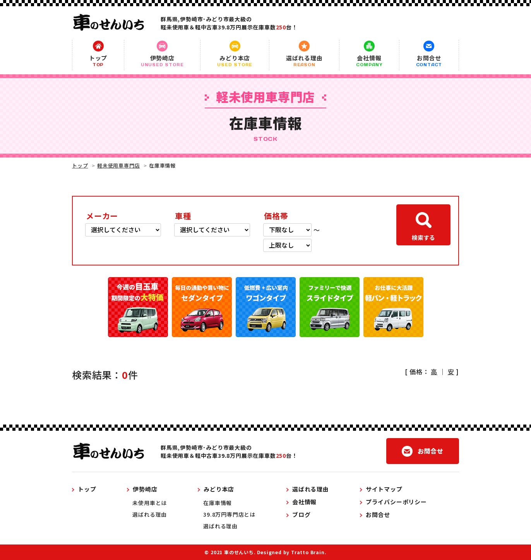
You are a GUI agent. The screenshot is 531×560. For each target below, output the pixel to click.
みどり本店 (234, 60)
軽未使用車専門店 (118, 165)
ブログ (301, 514)
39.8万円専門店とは (229, 514)
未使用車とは (149, 503)
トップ (98, 60)
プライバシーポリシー (396, 502)
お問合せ (429, 60)
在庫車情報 (217, 503)
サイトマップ (384, 489)
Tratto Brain (308, 552)
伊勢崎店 (162, 60)
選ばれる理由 (304, 60)
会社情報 (369, 60)
